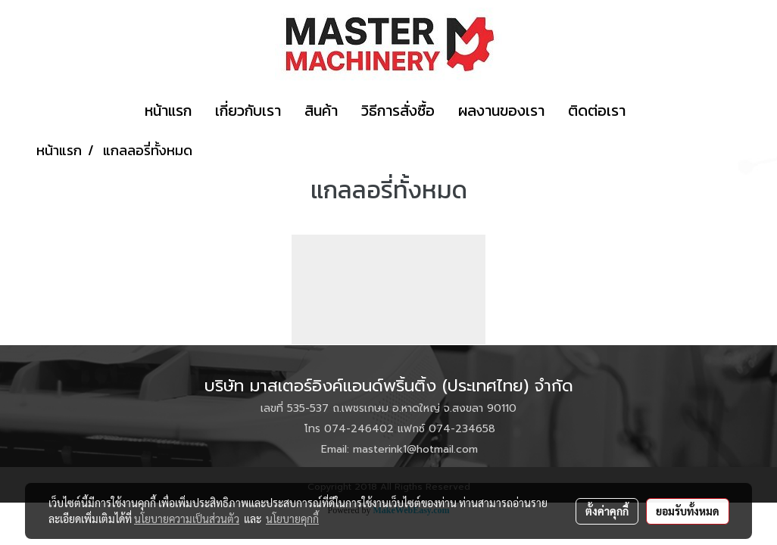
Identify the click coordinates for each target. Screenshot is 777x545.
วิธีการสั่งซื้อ (398, 110)
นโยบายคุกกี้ (292, 518)
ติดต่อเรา (597, 110)
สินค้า (321, 110)
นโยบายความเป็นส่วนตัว (186, 518)
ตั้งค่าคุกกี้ (607, 511)
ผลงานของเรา (501, 110)
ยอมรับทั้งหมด (687, 511)
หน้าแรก (168, 110)
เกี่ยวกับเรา (248, 110)
